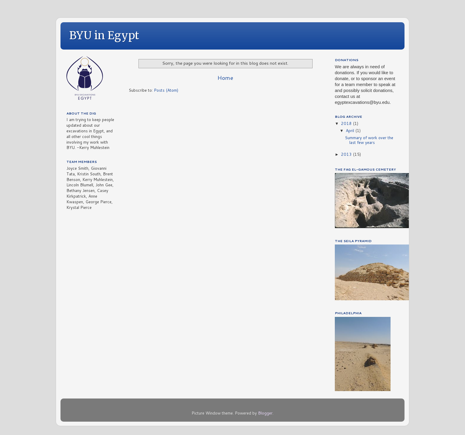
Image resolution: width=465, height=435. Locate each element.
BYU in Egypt (104, 35)
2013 (347, 154)
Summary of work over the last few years (369, 140)
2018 (347, 123)
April (350, 130)
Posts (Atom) (166, 90)
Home (225, 78)
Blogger (265, 413)
